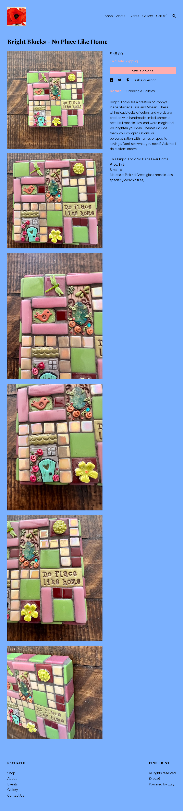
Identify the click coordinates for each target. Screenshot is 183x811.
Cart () (161, 16)
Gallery (147, 16)
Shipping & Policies (140, 91)
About (120, 16)
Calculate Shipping (124, 61)
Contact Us (15, 795)
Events (134, 16)
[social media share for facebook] (112, 80)
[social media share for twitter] (120, 80)
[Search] (174, 16)
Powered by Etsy (161, 784)
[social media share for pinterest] (128, 80)
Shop (109, 16)
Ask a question (145, 80)
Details (116, 91)
